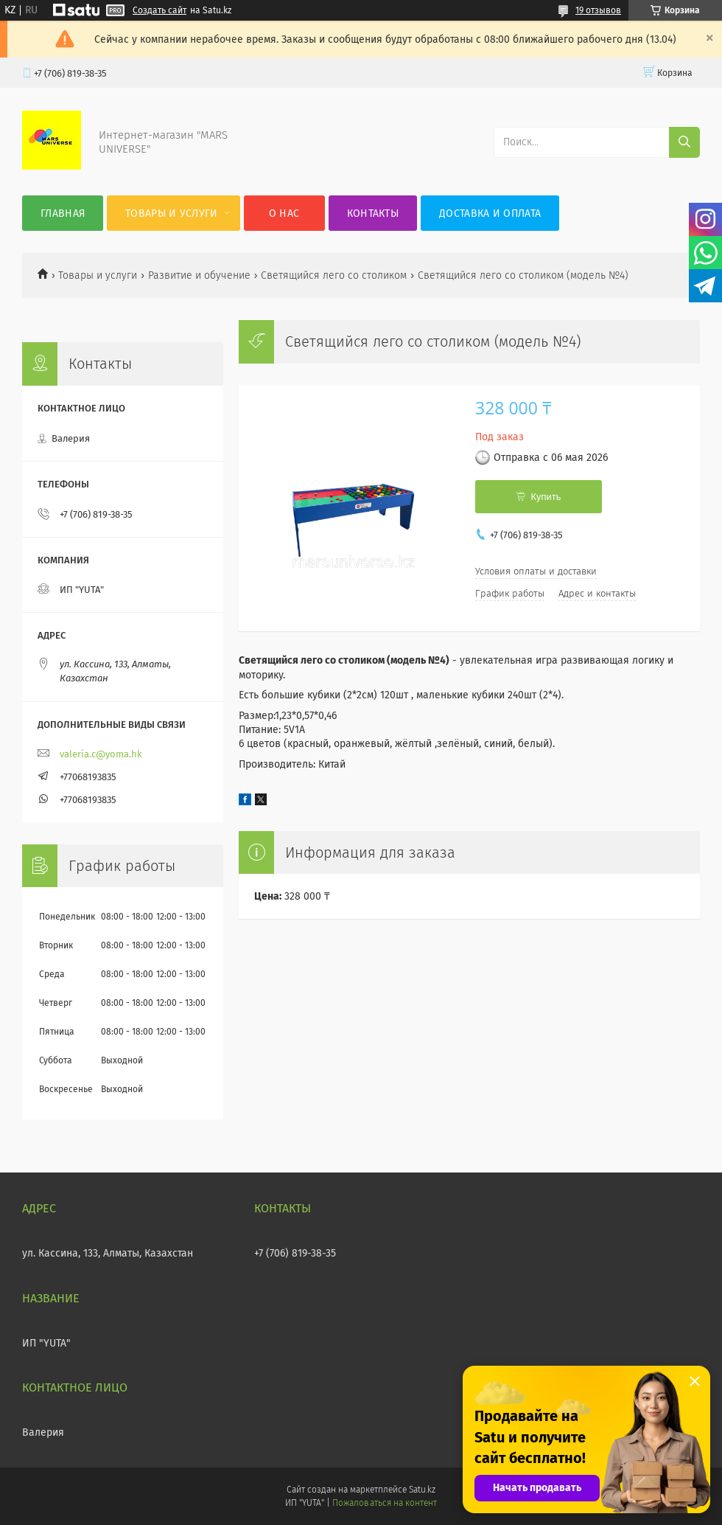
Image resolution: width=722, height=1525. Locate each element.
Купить (545, 496)
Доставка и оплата (490, 213)
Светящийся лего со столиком (334, 275)
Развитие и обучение (199, 275)
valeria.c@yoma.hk (101, 754)
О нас (284, 213)
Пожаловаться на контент (384, 1503)
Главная (63, 213)
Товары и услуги (171, 213)
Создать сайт (159, 10)
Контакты (373, 213)
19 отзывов (598, 10)
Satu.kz (422, 1489)
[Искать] (684, 142)
